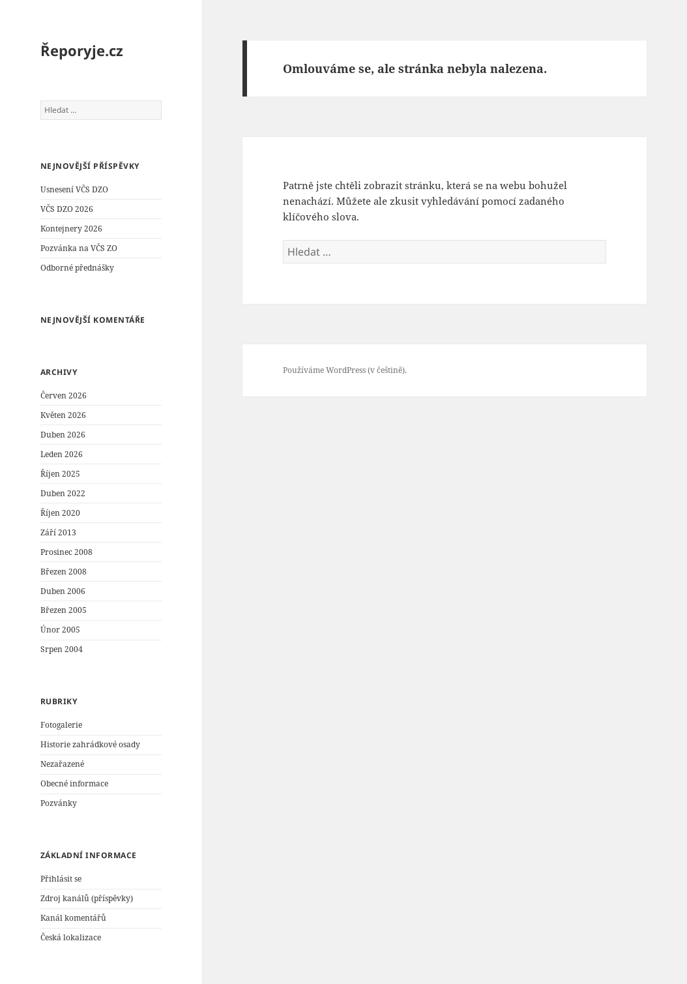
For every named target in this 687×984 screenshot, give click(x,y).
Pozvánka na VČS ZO (78, 248)
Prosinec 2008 (66, 552)
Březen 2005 (63, 610)
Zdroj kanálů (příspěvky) (86, 898)
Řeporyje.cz (81, 50)
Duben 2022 (62, 493)
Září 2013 (58, 532)
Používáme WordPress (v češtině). (345, 370)
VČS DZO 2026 (66, 209)
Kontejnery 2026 (71, 228)
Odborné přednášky (77, 267)
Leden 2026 (61, 454)
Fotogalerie (61, 724)
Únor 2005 (60, 629)
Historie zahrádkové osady (90, 744)
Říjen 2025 (60, 473)
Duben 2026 (62, 434)
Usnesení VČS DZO (74, 189)
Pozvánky (58, 803)
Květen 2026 (63, 415)
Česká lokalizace (70, 937)
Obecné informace (74, 783)
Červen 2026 (63, 395)
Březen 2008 (63, 571)
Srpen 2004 (61, 649)
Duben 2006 (62, 591)
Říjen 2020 (60, 512)
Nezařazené (62, 763)
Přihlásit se (60, 878)
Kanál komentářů (73, 917)
